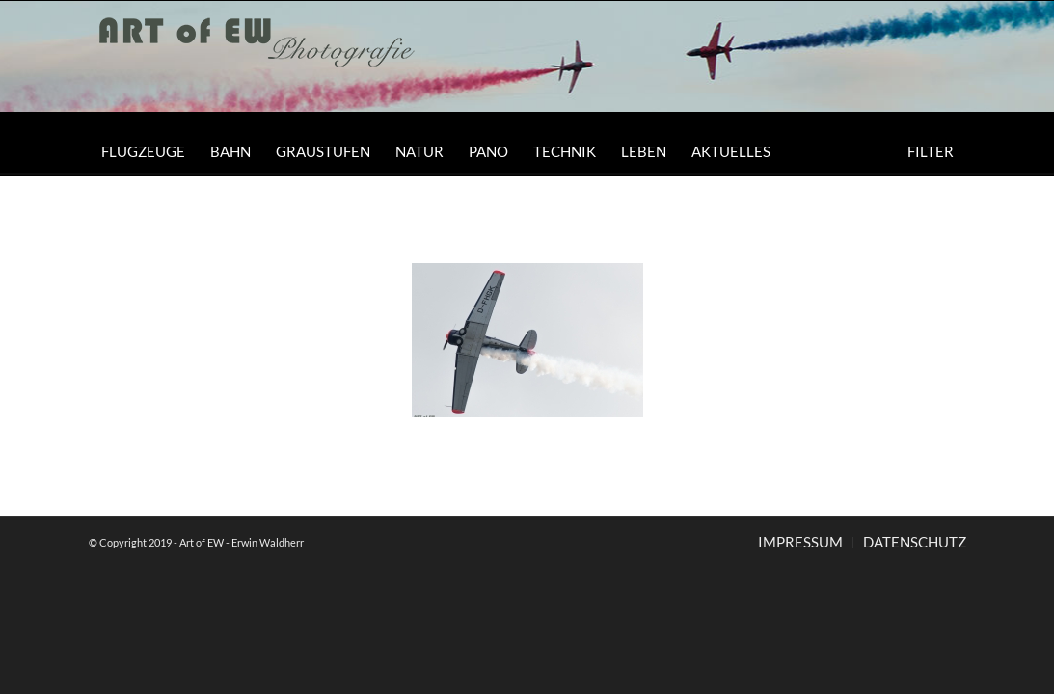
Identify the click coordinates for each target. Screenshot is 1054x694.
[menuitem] (143, 151)
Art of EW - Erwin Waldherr (241, 542)
